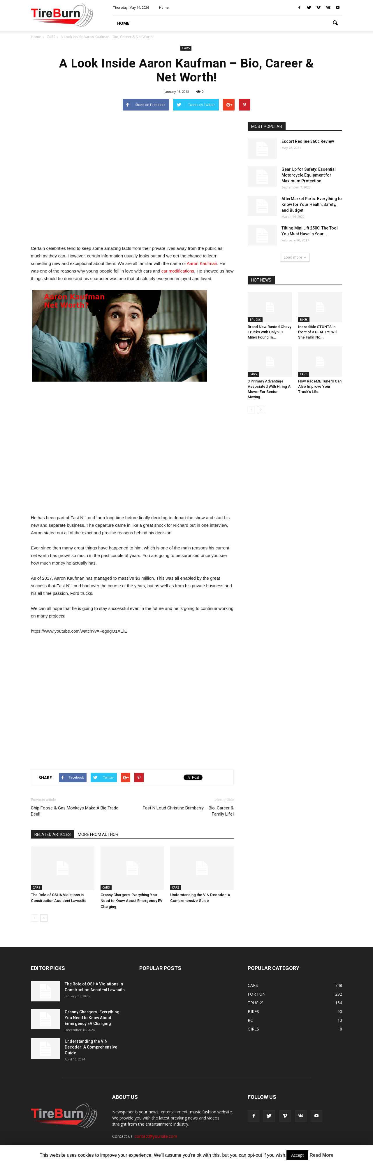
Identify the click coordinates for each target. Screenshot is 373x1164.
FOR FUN (256, 994)
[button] (335, 23)
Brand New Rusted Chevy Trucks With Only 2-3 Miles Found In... (269, 332)
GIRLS (253, 1029)
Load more (295, 257)
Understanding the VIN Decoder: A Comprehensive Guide (91, 1047)
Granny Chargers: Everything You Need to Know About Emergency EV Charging (131, 901)
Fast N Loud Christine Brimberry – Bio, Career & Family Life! (188, 811)
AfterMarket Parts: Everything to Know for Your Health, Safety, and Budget (311, 204)
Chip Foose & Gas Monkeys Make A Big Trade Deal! (74, 811)
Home (164, 7)
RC (250, 1020)
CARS (186, 48)
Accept (297, 1155)
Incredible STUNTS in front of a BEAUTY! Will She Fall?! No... (317, 332)
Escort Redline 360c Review (307, 141)
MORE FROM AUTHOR (98, 834)
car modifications (177, 270)
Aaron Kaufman (202, 263)
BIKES (304, 320)
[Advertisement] (132, 180)
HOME (123, 23)
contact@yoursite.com (156, 1136)
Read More (321, 1155)
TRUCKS (255, 320)
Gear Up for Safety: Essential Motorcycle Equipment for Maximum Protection (308, 175)
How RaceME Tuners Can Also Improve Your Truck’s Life (320, 386)
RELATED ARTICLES (52, 834)
